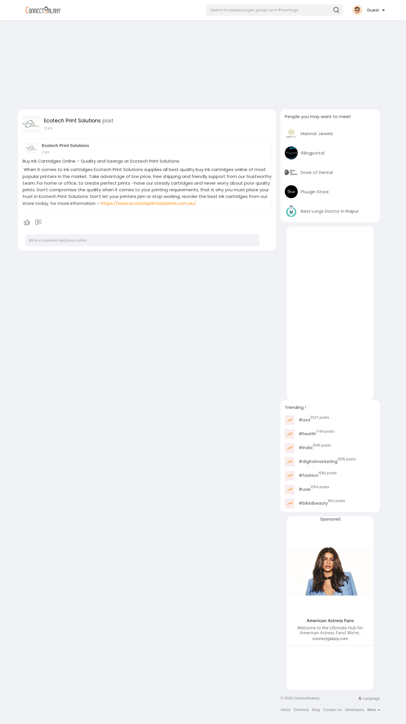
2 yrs (48, 128)
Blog (316, 710)
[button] (274, 10)
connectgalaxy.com (330, 638)
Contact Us (332, 710)
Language (369, 698)
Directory (301, 710)
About (285, 710)
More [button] (374, 710)
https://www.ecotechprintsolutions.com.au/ (148, 203)
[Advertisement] (203, 63)
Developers (354, 710)
